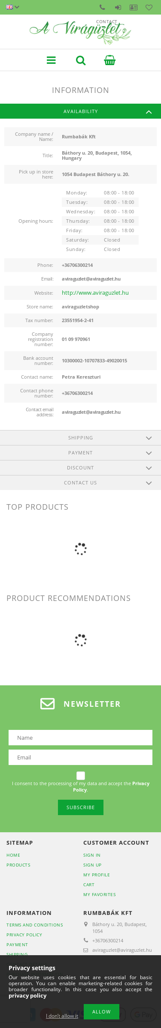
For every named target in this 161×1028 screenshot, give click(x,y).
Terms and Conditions (34, 925)
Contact (102, 7)
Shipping (16, 954)
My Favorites (99, 894)
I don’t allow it (62, 1015)
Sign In (92, 855)
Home (13, 855)
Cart (88, 885)
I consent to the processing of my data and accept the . (80, 786)
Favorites (149, 7)
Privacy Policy (24, 935)
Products (18, 865)
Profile (133, 7)
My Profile (96, 875)
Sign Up (92, 865)
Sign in (118, 7)
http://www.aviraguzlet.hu (95, 292)
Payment (17, 944)
